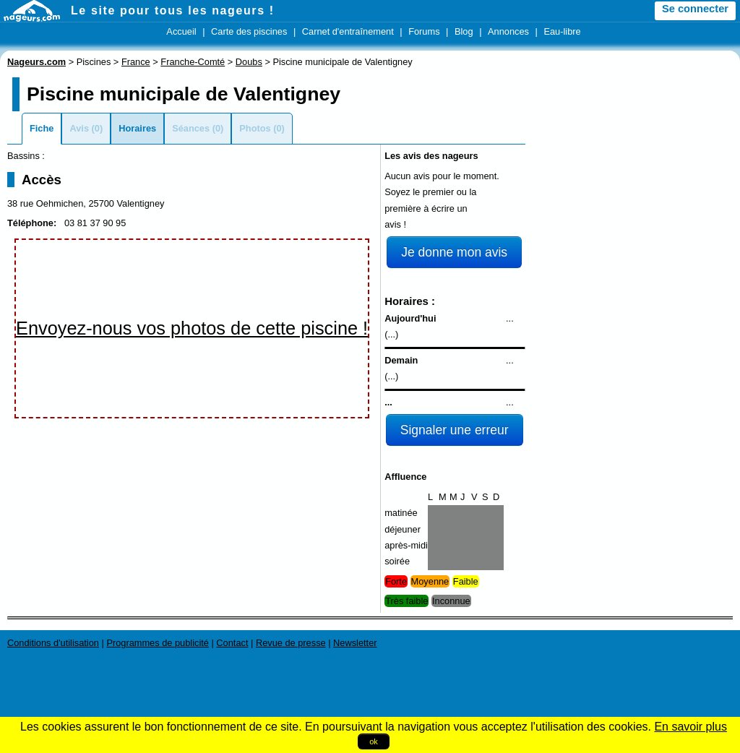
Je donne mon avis (454, 252)
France (135, 61)
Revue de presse (291, 642)
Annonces (508, 31)
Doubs (249, 61)
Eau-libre (561, 31)
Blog (464, 31)
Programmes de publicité (157, 642)
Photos (254, 128)
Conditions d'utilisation (53, 642)
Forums (423, 31)
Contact (232, 642)
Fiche (41, 128)
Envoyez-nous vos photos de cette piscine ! (192, 328)
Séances (191, 128)
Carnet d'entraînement (348, 31)
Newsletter (355, 642)
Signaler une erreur (454, 430)
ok (373, 741)
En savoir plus (690, 726)
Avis (79, 128)
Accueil (181, 31)
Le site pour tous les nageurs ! (173, 10)
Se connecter (695, 8)
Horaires (137, 128)
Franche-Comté (192, 61)
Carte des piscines (249, 31)
